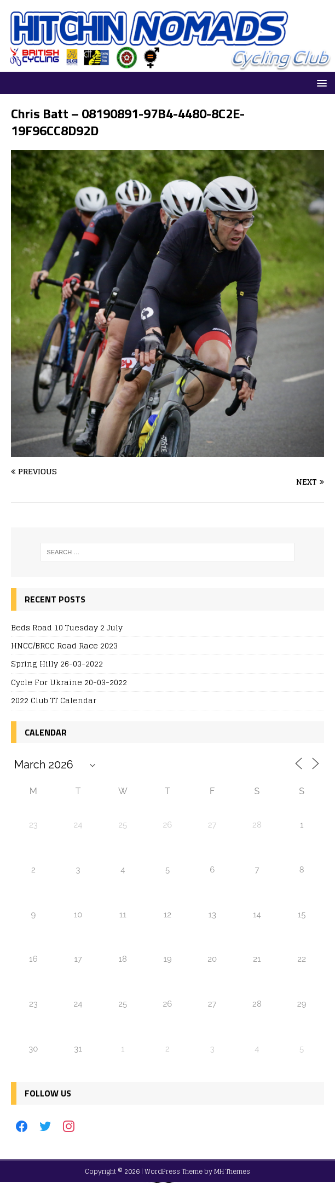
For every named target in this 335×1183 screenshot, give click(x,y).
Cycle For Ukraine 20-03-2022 (69, 682)
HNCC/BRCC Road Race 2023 (64, 645)
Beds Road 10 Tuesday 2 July (67, 627)
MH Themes (232, 1171)
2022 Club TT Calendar (53, 700)
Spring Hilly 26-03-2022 (57, 663)
